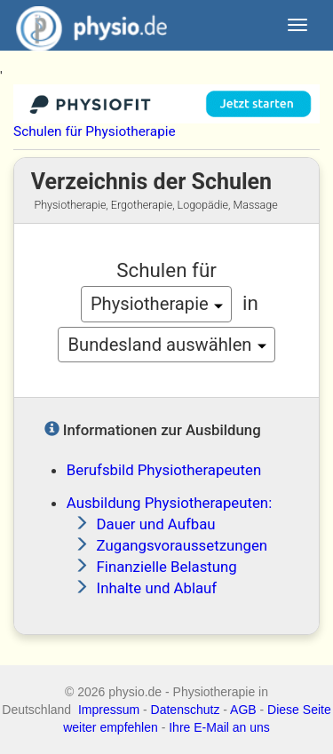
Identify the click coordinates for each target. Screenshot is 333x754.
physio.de (85, 26)
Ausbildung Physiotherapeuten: (169, 503)
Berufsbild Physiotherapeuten (164, 470)
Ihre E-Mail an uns (219, 727)
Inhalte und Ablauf (157, 588)
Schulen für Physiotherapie (94, 131)
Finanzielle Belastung (167, 566)
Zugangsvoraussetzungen (182, 545)
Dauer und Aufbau (156, 524)
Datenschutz (185, 709)
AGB (243, 709)
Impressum (108, 709)
